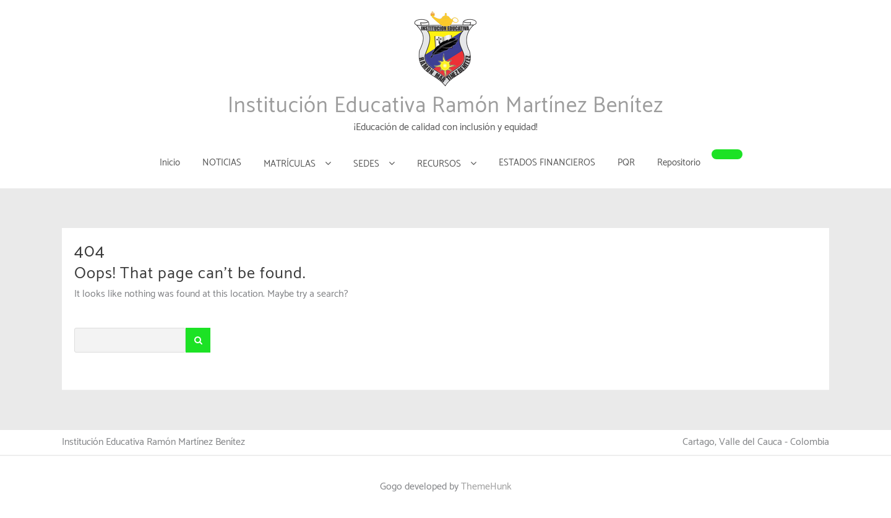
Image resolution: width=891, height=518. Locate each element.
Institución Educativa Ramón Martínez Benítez (445, 106)
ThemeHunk (486, 486)
